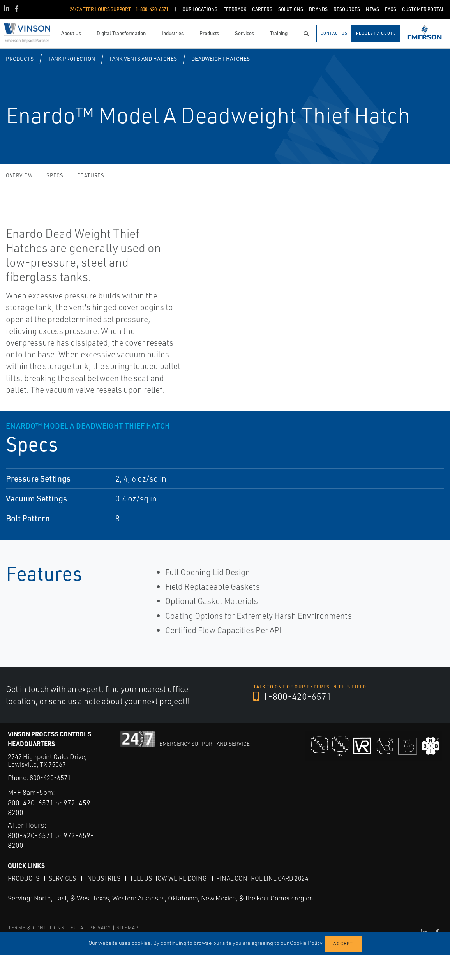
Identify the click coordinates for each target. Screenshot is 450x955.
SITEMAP (127, 927)
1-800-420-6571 (293, 697)
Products (20, 58)
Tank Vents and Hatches (143, 58)
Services (62, 878)
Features (90, 175)
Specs (54, 175)
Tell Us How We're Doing (168, 878)
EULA (77, 927)
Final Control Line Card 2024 (262, 878)
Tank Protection (71, 58)
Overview (19, 175)
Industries (102, 878)
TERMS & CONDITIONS (36, 927)
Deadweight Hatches (220, 58)
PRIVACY (99, 927)
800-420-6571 (50, 777)
